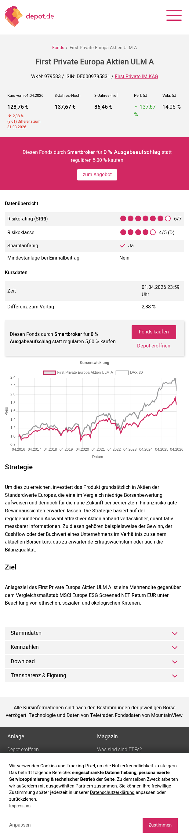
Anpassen (20, 825)
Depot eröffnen (153, 346)
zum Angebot (97, 174)
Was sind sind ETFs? (119, 749)
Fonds (58, 48)
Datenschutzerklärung (112, 792)
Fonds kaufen (154, 332)
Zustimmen (160, 825)
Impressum (20, 805)
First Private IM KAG (136, 76)
